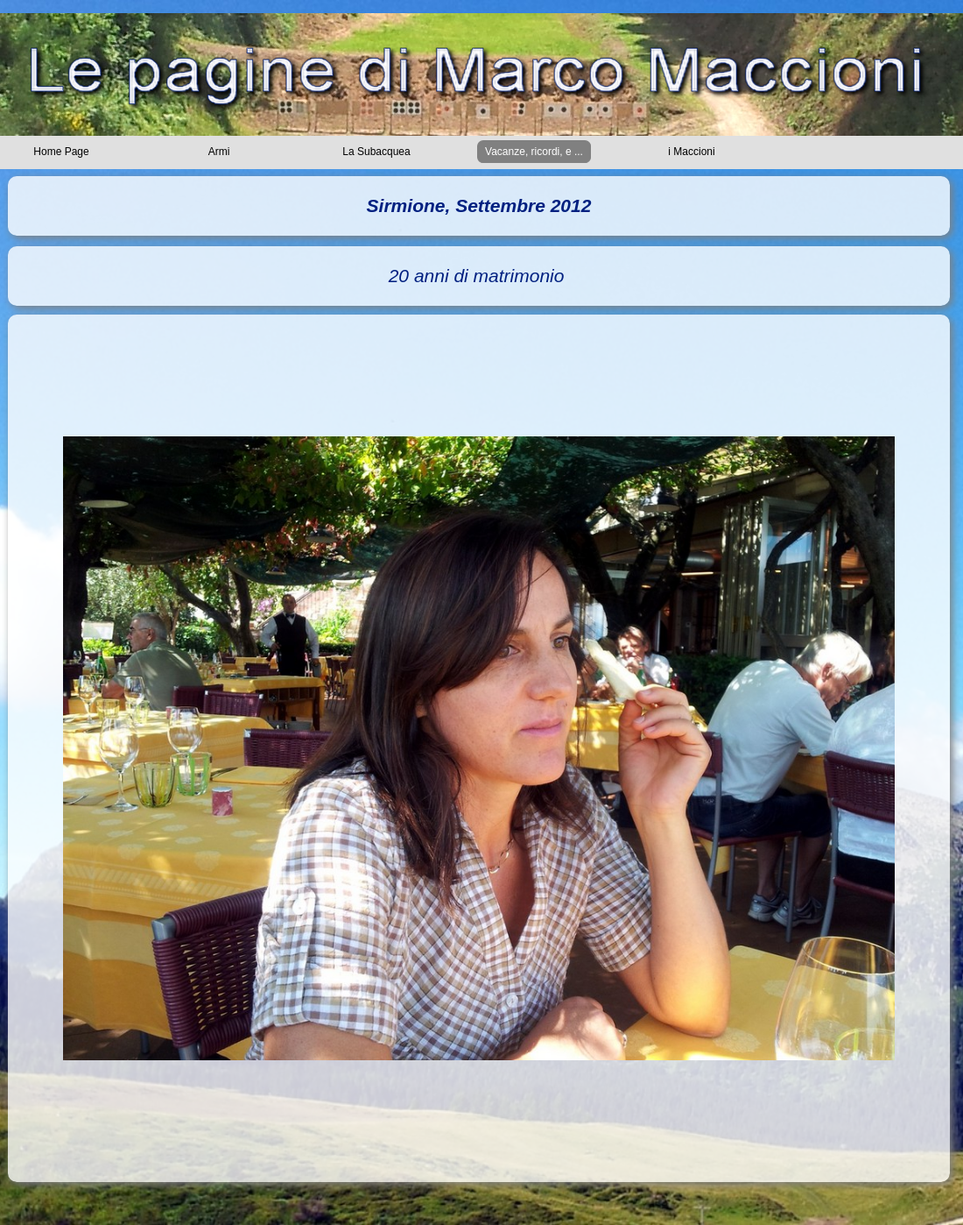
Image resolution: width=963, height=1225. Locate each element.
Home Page (60, 151)
